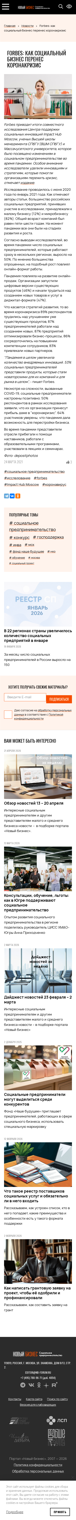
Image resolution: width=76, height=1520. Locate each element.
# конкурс (19, 537)
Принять (60, 1512)
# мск (29, 544)
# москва (34, 557)
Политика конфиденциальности (38, 1465)
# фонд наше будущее (26, 551)
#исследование (17, 478)
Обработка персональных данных (38, 1471)
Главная (9, 26)
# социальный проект (21, 563)
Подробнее (14, 1512)
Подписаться (59, 699)
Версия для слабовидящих (38, 1405)
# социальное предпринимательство (32, 526)
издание (27, 182)
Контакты (14, 1399)
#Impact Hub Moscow (21, 484)
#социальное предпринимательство (34, 471)
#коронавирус (54, 484)
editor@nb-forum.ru (38, 1372)
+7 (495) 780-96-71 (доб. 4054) (38, 1377)
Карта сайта (34, 1399)
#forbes (40, 478)
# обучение (17, 558)
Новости (27, 26)
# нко (51, 551)
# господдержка (48, 537)
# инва (15, 545)
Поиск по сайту (57, 1399)
